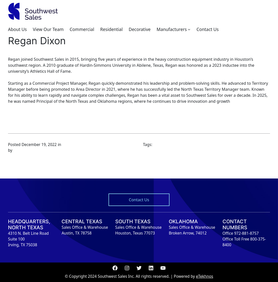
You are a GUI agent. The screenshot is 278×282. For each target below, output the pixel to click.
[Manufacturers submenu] (189, 29)
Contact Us (139, 199)
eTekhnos (204, 276)
